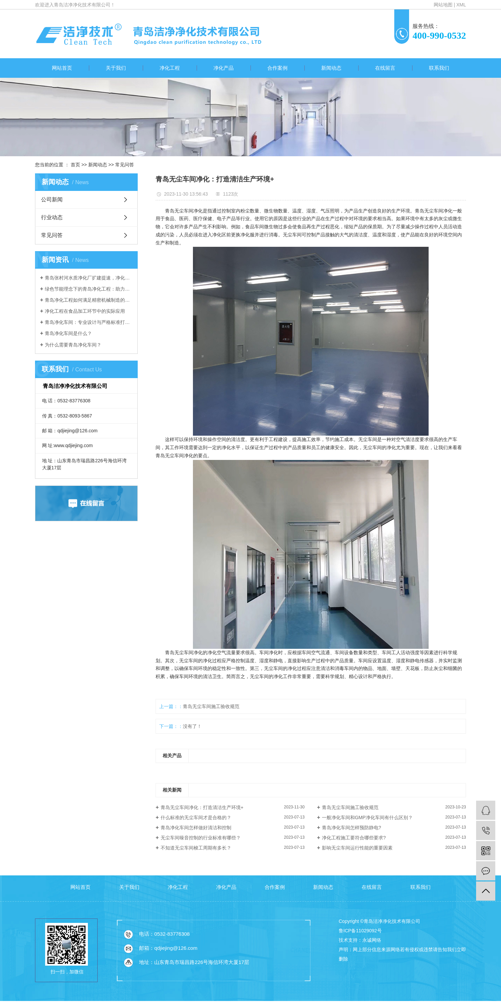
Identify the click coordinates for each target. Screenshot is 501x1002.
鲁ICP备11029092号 (360, 930)
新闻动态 (331, 68)
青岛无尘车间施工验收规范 (211, 706)
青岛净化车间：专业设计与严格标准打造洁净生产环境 (89, 322)
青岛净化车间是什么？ (68, 333)
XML (461, 4)
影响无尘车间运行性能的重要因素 (357, 847)
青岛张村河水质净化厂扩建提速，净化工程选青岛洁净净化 (89, 277)
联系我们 (439, 68)
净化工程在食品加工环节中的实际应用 (85, 311)
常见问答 (124, 164)
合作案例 (277, 68)
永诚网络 (371, 940)
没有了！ (192, 726)
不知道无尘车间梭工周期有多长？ (196, 847)
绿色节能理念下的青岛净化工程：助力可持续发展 (89, 289)
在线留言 (385, 68)
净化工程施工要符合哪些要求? (354, 837)
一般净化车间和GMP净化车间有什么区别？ (367, 817)
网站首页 (62, 68)
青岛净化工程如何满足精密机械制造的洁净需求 (89, 300)
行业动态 (52, 217)
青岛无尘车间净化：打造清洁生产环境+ (202, 807)
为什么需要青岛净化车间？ (73, 344)
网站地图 (443, 4)
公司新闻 (52, 199)
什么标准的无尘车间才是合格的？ (196, 817)
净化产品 (223, 68)
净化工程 (170, 68)
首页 (75, 164)
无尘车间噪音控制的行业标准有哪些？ (201, 837)
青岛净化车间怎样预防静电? (351, 827)
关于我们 (116, 68)
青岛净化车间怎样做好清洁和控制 (196, 827)
